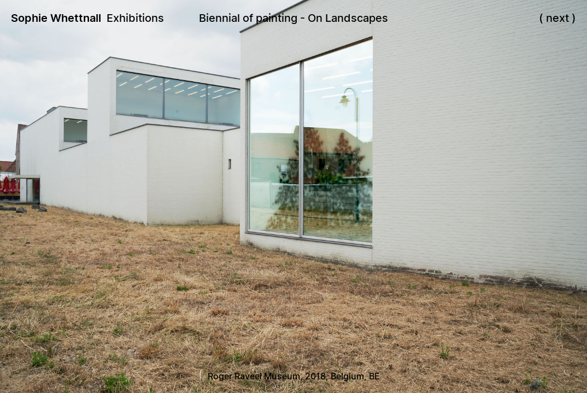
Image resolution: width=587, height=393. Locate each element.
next (557, 18)
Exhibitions (135, 18)
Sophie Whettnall (56, 18)
